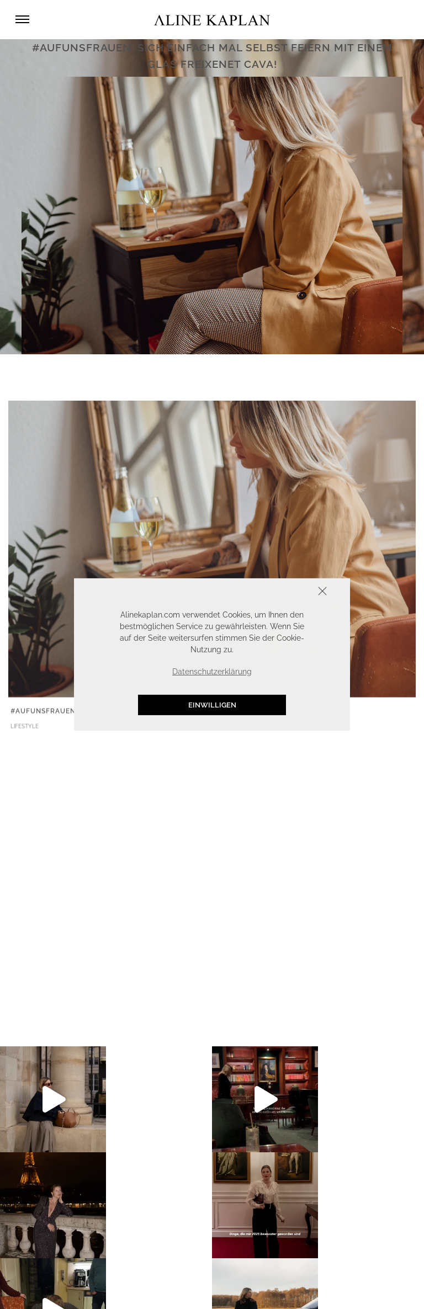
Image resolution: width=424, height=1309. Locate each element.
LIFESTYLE (24, 728)
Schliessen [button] (288, 592)
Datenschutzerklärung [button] (212, 671)
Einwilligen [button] (212, 705)
